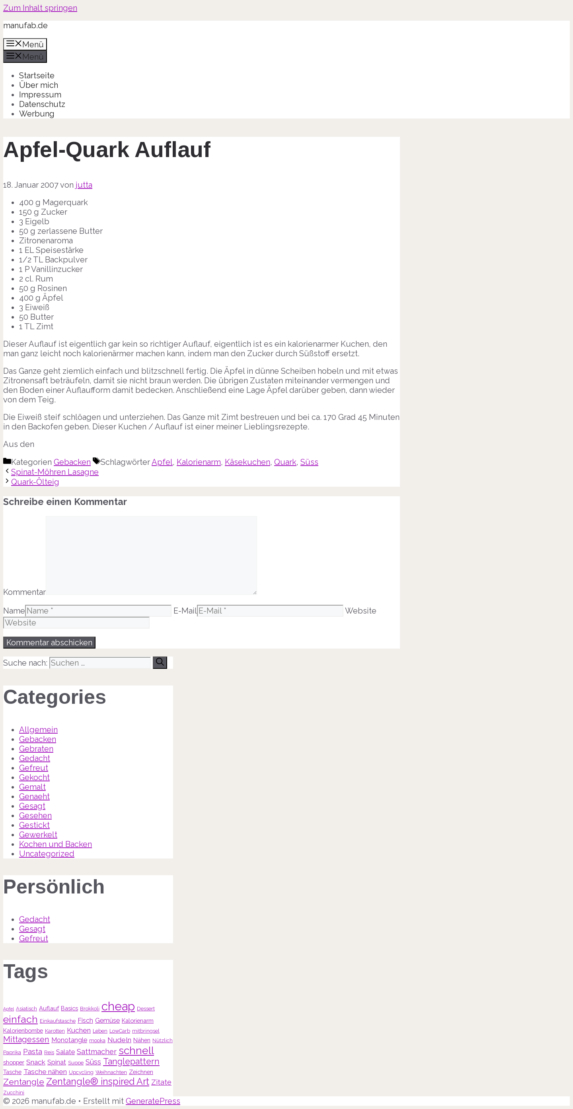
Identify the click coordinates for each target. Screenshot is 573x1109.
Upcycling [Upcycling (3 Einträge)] (81, 1072)
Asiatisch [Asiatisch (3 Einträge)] (26, 1009)
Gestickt (34, 825)
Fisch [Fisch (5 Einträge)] (85, 1020)
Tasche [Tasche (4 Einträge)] (12, 1071)
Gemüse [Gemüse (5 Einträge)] (107, 1020)
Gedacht (34, 758)
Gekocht (34, 777)
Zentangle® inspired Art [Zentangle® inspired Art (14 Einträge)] (97, 1081)
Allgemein (38, 729)
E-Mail (185, 611)
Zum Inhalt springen (40, 8)
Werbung (37, 113)
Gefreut (33, 768)
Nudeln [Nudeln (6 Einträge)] (119, 1040)
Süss (309, 462)
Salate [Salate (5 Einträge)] (65, 1052)
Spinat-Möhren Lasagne (55, 472)
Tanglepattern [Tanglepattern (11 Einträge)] (131, 1061)
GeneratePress (153, 1101)
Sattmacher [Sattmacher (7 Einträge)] (97, 1051)
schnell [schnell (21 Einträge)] (136, 1050)
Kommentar (24, 592)
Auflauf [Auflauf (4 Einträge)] (49, 1008)
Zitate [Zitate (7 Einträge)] (161, 1082)
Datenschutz (42, 104)
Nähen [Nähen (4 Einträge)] (141, 1040)
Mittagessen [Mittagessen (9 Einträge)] (26, 1039)
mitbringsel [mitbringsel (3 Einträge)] (146, 1031)
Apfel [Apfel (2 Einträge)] (8, 1008)
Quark (285, 462)
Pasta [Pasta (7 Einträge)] (32, 1051)
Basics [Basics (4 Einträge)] (69, 1008)
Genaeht (34, 796)
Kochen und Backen (55, 844)
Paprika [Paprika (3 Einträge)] (12, 1052)
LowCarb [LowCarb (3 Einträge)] (119, 1031)
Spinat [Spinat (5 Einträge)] (56, 1062)
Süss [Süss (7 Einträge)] (93, 1062)
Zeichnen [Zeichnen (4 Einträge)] (141, 1071)
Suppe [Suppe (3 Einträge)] (76, 1063)
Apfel (162, 462)
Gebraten (36, 749)
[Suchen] (160, 662)
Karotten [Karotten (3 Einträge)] (55, 1031)
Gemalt (32, 787)
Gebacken (72, 462)
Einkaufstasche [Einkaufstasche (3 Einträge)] (58, 1021)
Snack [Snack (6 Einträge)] (35, 1062)
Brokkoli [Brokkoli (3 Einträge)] (89, 1009)
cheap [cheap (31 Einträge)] (118, 1006)
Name (14, 611)
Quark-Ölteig (35, 482)
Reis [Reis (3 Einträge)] (49, 1052)
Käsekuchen (247, 462)
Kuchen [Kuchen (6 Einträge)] (79, 1030)
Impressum (40, 94)
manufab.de (25, 25)
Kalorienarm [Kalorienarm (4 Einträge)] (138, 1020)
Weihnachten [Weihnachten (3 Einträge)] (111, 1072)
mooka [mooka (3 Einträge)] (97, 1040)
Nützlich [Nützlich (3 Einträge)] (162, 1040)
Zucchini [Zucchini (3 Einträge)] (13, 1092)
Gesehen (35, 815)
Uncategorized (46, 853)
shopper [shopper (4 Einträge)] (13, 1062)
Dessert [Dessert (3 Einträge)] (146, 1009)
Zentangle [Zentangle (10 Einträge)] (23, 1082)
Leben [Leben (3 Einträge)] (100, 1031)
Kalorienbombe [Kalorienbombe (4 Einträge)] (23, 1030)
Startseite (37, 75)
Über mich (38, 85)
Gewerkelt (38, 834)
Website (360, 611)
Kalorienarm (199, 462)
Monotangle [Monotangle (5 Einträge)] (69, 1040)
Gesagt (32, 806)
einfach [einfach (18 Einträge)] (20, 1019)
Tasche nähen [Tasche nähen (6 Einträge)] (45, 1072)
